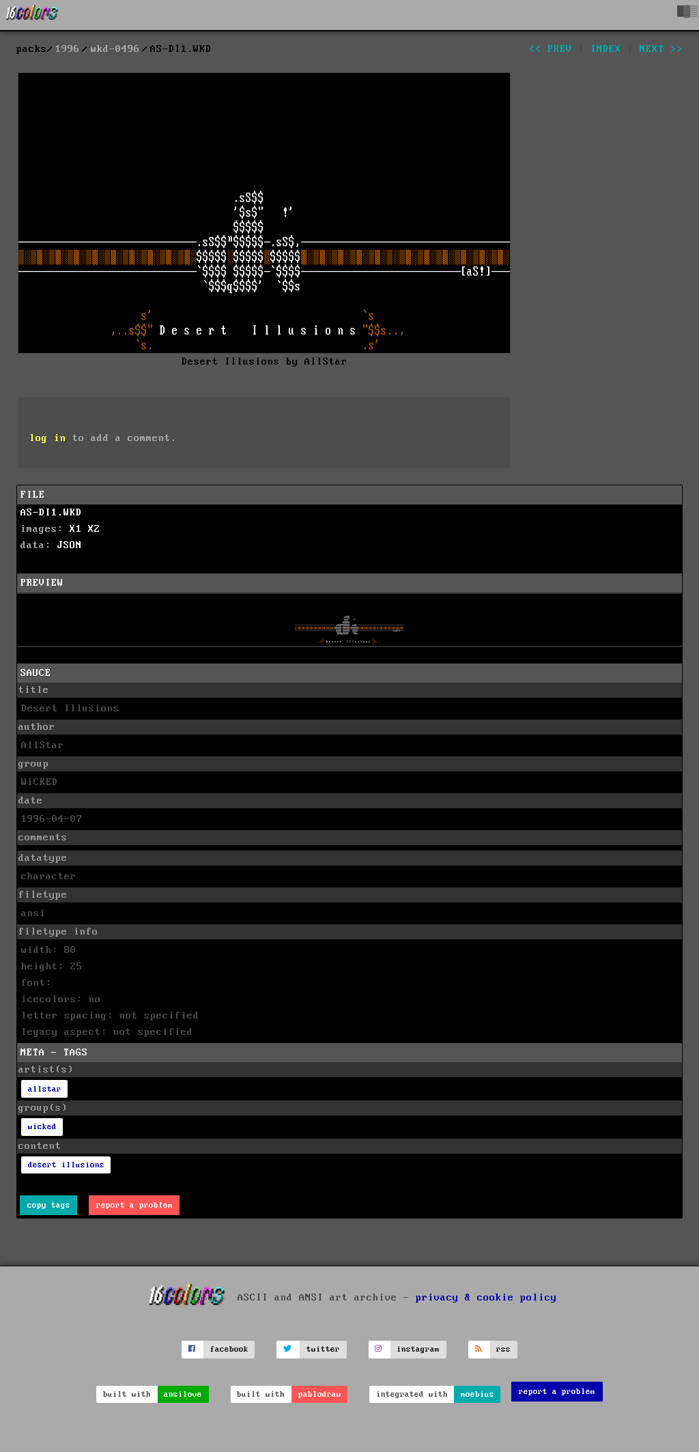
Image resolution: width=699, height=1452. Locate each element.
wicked (42, 1126)
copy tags (48, 1205)
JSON (69, 545)
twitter (323, 1349)
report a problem (134, 1205)
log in (47, 438)
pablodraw (319, 1394)
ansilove (183, 1394)
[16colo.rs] (32, 15)
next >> (661, 49)
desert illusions (66, 1165)
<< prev (550, 49)
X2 (94, 529)
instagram (418, 1349)
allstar (44, 1089)
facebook (229, 1349)
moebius (477, 1394)
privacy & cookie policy (486, 1297)
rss (503, 1349)
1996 (67, 49)
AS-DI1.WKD (51, 512)
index (605, 49)
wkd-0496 (115, 49)
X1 (76, 529)
